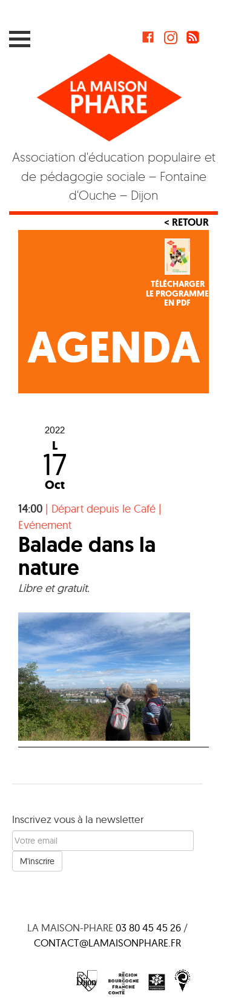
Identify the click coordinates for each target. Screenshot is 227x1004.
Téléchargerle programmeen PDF (177, 293)
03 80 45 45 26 (148, 927)
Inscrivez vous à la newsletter (77, 819)
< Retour (186, 222)
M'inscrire (37, 861)
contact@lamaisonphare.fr (107, 942)
